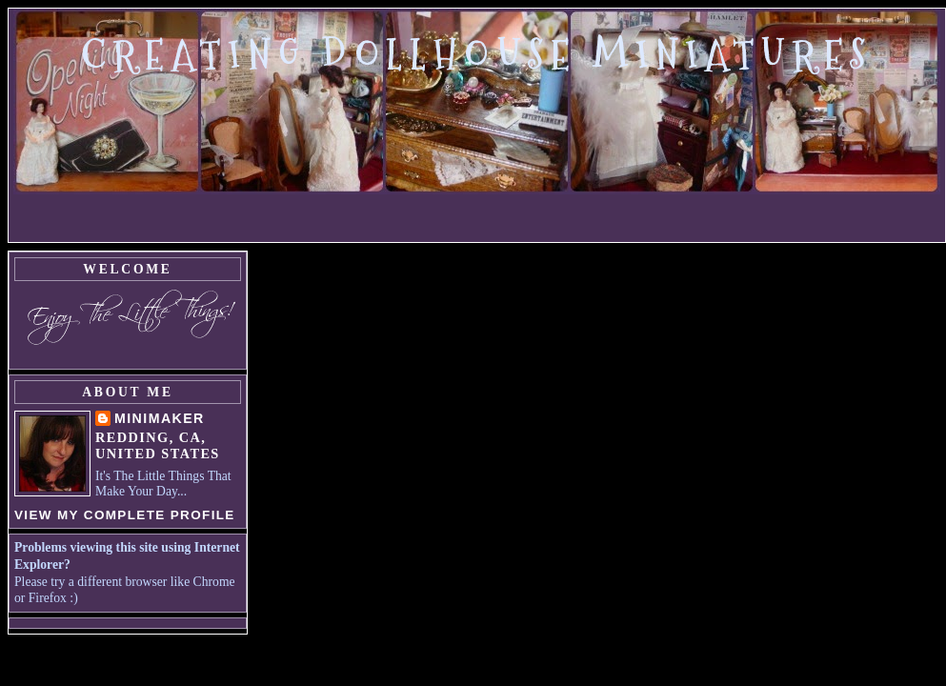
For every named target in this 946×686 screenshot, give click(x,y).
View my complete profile (124, 515)
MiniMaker (159, 418)
